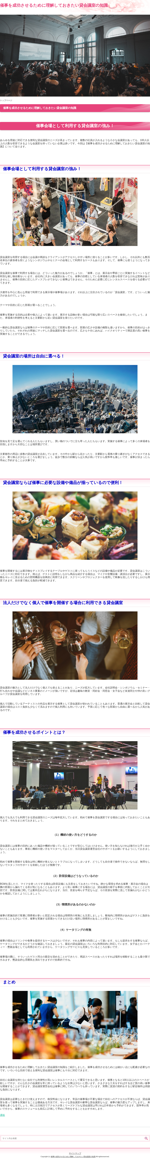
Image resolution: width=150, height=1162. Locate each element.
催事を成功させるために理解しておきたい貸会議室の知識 (54, 5)
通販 (2, 1115)
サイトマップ (75, 1153)
